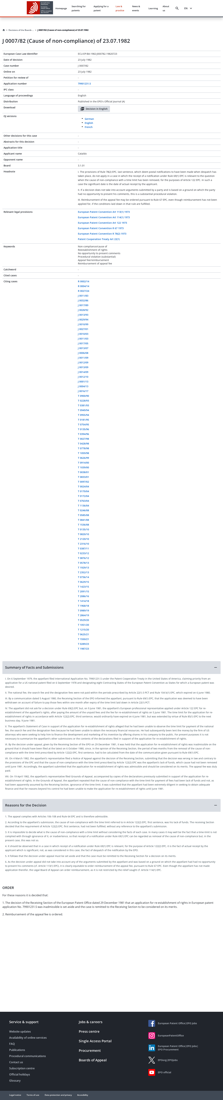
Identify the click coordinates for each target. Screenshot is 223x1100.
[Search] (177, 8)
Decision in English (94, 109)
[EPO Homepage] (40, 8)
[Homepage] (3, 30)
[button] (111, 667)
